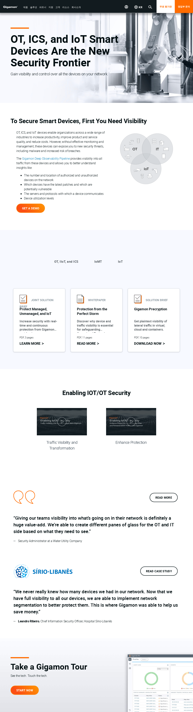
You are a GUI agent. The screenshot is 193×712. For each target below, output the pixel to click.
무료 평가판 (166, 6)
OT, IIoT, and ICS (66, 261)
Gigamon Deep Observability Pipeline (46, 158)
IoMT (98, 261)
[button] (25, 7)
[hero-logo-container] (12, 7)
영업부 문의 (184, 6)
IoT (120, 261)
